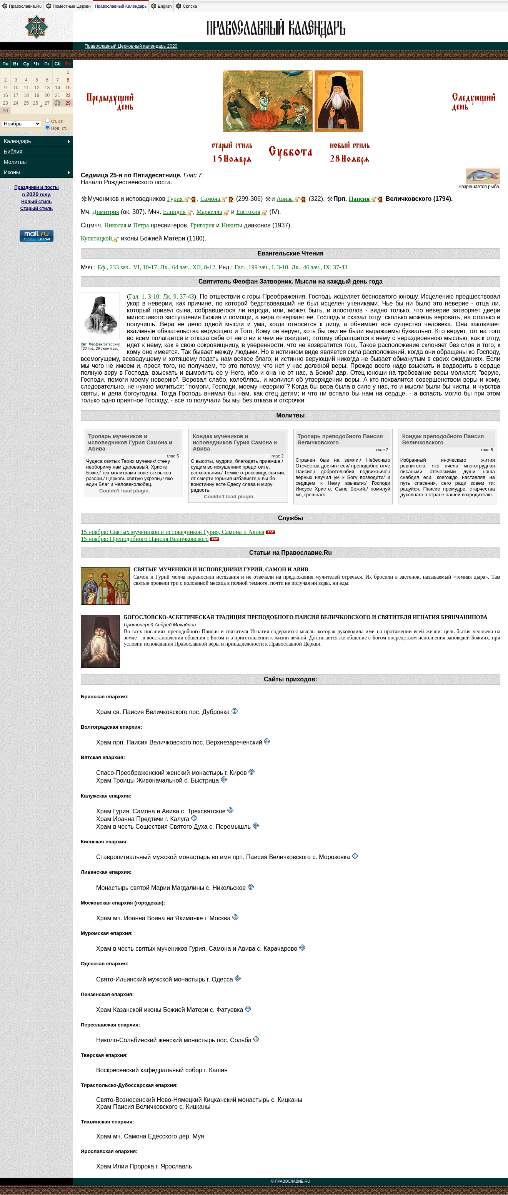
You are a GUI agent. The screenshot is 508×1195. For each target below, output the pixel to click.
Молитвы (15, 162)
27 (47, 103)
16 (5, 95)
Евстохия (248, 212)
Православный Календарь (121, 6)
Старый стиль (36, 208)
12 (36, 87)
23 (5, 103)
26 (35, 103)
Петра (141, 225)
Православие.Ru (22, 6)
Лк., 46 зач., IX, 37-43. (320, 267)
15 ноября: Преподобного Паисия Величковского (145, 539)
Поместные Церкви (68, 6)
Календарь (17, 141)
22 (67, 95)
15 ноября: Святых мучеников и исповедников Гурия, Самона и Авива (172, 532)
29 (67, 103)
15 (67, 87)
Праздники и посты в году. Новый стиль (36, 194)
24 (15, 103)
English (161, 6)
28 (57, 103)
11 (26, 87)
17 (15, 95)
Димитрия (105, 212)
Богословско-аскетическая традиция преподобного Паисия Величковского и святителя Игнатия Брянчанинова (305, 617)
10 (15, 87)
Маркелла (209, 212)
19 (36, 95)
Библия (13, 152)
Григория (202, 225)
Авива (284, 198)
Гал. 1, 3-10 (144, 296)
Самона (210, 198)
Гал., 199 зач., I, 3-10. (262, 267)
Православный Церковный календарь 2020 (131, 46)
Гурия (175, 198)
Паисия (359, 198)
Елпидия (174, 212)
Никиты (232, 225)
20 (47, 95)
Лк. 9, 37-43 (178, 296)
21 (57, 95)
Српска (186, 6)
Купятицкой (96, 238)
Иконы (12, 172)
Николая (115, 225)
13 (47, 87)
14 (57, 87)
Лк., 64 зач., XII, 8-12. (188, 267)
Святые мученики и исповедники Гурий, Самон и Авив (220, 569)
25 (26, 103)
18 (26, 95)
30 (5, 110)
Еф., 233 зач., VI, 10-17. (127, 267)
